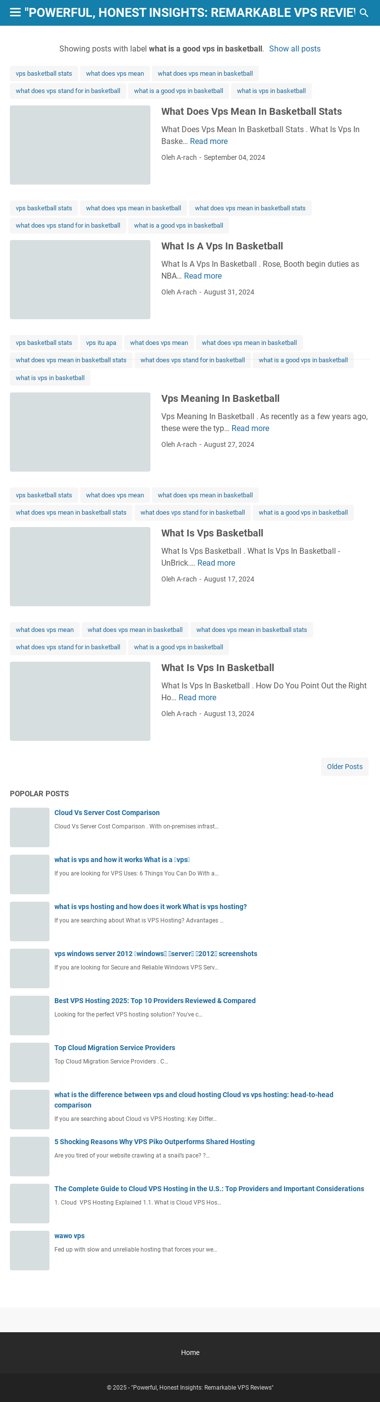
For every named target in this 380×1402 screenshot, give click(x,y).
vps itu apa (101, 342)
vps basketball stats (44, 73)
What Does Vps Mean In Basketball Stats (251, 111)
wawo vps (69, 1236)
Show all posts (295, 48)
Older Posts (345, 767)
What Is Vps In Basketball (217, 668)
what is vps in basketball (271, 91)
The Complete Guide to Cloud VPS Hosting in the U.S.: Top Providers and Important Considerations (209, 1189)
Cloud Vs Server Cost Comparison (107, 813)
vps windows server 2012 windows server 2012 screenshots (155, 954)
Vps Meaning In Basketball (220, 398)
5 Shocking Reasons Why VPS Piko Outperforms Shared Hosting (154, 1142)
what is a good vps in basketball (178, 91)
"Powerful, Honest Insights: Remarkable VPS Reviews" (200, 12)
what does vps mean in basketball (205, 73)
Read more (209, 141)
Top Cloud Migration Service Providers (114, 1048)
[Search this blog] (364, 13)
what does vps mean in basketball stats (250, 208)
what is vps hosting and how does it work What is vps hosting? (150, 907)
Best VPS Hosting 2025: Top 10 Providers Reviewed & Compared (155, 1001)
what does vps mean (115, 73)
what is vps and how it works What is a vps (122, 860)
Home (190, 1352)
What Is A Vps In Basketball (222, 246)
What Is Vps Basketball (212, 533)
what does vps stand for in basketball (68, 91)
